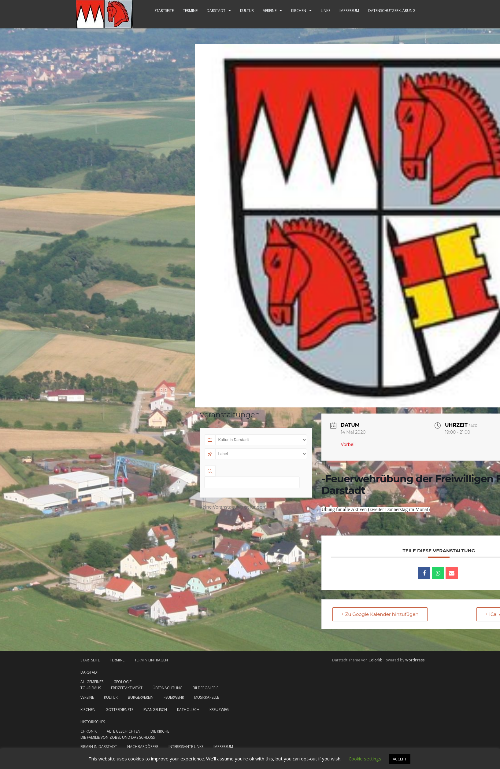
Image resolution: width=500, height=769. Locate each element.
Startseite (164, 10)
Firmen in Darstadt (98, 746)
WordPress (414, 660)
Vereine (269, 10)
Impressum (349, 10)
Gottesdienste (119, 709)
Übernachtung (168, 687)
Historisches (92, 721)
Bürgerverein (141, 697)
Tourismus (90, 687)
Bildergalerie (205, 687)
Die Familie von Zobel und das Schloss (117, 737)
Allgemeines (91, 681)
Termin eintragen (151, 660)
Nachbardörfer (142, 746)
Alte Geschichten (123, 731)
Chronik (88, 731)
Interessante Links (186, 746)
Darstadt (216, 10)
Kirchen (298, 10)
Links (325, 10)
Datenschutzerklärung (391, 10)
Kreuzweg (219, 709)
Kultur (247, 10)
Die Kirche (159, 731)
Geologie (122, 681)
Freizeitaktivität (127, 687)
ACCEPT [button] (400, 759)
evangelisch (155, 709)
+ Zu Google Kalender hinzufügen (379, 614)
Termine (190, 10)
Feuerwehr (174, 697)
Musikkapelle (206, 697)
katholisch (188, 709)
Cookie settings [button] (365, 759)
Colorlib (376, 660)
